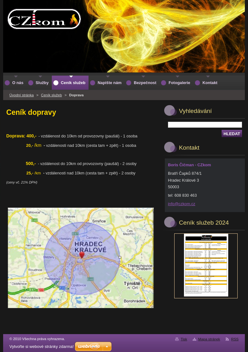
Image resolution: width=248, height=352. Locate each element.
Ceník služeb (51, 95)
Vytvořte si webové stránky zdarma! (41, 346)
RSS (235, 339)
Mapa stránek (209, 339)
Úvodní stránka (21, 95)
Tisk (184, 339)
